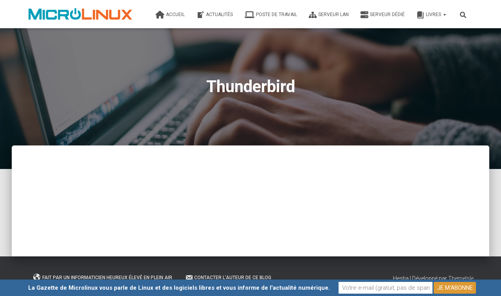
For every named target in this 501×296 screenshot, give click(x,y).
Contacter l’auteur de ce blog (228, 277)
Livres (431, 15)
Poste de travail (271, 15)
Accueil (170, 15)
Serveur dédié (382, 15)
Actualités (214, 15)
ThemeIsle (461, 278)
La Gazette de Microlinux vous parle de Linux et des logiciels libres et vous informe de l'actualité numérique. (179, 287)
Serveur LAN (329, 15)
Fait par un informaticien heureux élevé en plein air (102, 277)
